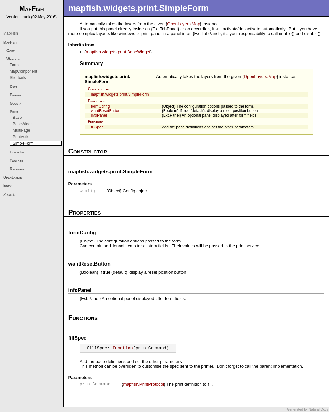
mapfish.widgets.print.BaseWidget (118, 51)
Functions (95, 121)
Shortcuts (18, 77)
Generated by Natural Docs (307, 409)
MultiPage (21, 130)
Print (14, 112)
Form (14, 65)
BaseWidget (23, 124)
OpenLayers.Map (183, 24)
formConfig (100, 106)
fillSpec (97, 127)
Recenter (17, 169)
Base (17, 117)
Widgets (13, 59)
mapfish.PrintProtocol (143, 384)
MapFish (10, 33)
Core (10, 50)
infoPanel (99, 115)
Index (7, 185)
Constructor (98, 89)
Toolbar (16, 160)
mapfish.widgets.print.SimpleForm (107, 79)
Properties (96, 101)
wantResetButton (105, 111)
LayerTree (18, 152)
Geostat (16, 103)
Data (13, 86)
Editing (15, 95)
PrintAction (22, 137)
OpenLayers (12, 177)
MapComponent (23, 71)
